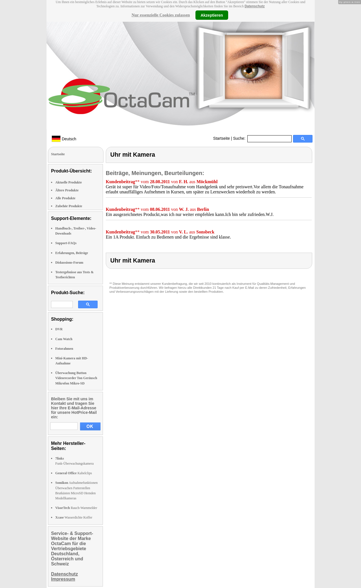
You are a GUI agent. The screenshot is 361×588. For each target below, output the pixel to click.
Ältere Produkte (67, 190)
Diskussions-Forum (69, 263)
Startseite (221, 138)
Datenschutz (255, 6)
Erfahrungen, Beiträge (71, 253)
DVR (59, 329)
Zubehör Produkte (68, 206)
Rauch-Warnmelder (76, 508)
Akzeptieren (212, 15)
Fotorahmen (64, 349)
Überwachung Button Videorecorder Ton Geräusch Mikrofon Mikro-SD (76, 378)
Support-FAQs (65, 243)
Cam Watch (63, 339)
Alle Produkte (65, 198)
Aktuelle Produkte (68, 182)
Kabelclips (73, 473)
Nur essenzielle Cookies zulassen (160, 15)
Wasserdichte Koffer (73, 517)
